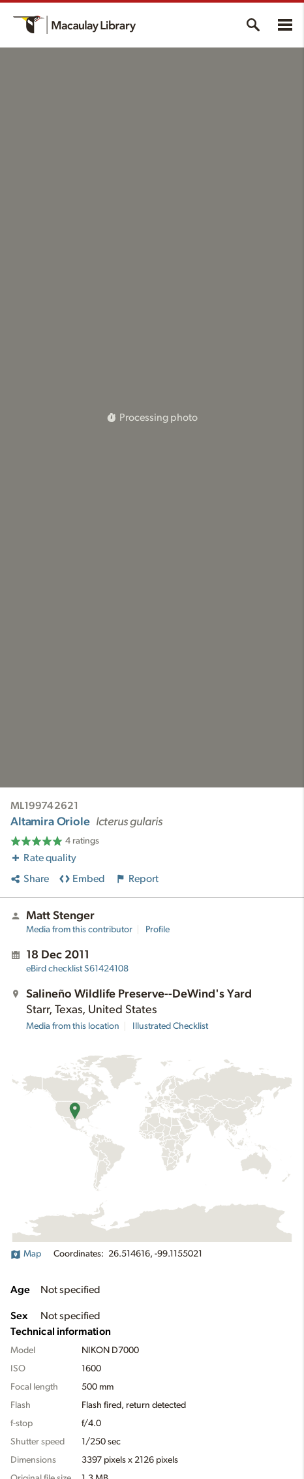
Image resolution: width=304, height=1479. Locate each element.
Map (25, 1253)
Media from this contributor (79, 929)
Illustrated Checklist (170, 1026)
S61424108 (77, 968)
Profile (157, 929)
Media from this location (72, 1026)
